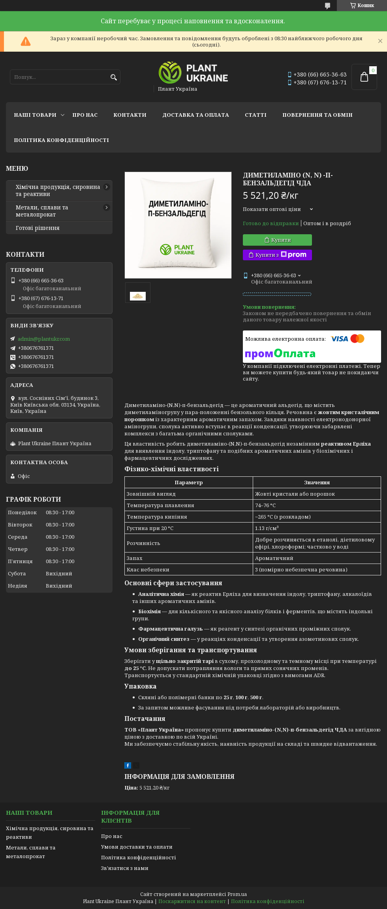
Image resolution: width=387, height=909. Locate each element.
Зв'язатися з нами (124, 868)
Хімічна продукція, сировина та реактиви (58, 190)
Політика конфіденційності (61, 140)
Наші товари (35, 114)
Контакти (130, 114)
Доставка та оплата (195, 114)
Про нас (85, 114)
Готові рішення (38, 227)
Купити (281, 239)
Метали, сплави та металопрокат (42, 211)
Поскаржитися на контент (192, 901)
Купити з (280, 255)
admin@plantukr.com (44, 339)
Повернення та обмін (317, 114)
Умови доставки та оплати (137, 846)
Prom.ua (237, 894)
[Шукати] (113, 77)
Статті (256, 114)
